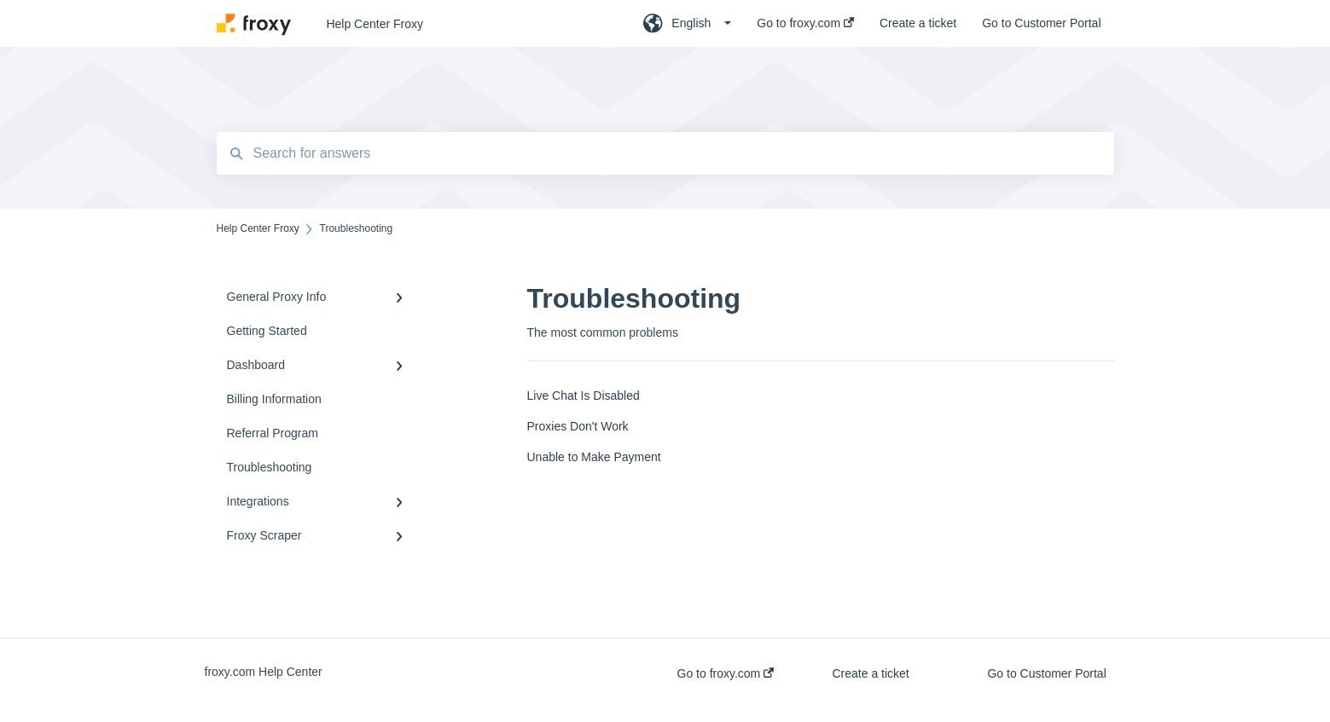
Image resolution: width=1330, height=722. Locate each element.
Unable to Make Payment (594, 457)
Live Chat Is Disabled (583, 395)
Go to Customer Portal (1046, 673)
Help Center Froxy (374, 24)
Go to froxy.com (726, 673)
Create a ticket (870, 673)
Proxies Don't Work (578, 426)
